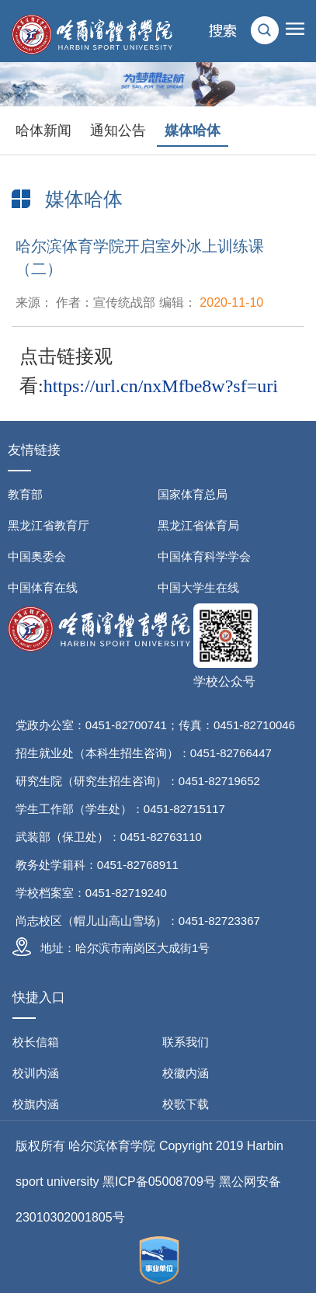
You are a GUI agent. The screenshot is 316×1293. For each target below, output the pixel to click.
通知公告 (118, 130)
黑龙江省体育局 (198, 525)
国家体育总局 (192, 494)
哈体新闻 (43, 130)
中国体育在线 (43, 587)
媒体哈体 (193, 130)
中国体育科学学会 (204, 556)
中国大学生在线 (198, 587)
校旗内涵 (35, 1104)
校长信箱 (35, 1041)
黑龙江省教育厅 (48, 525)
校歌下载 (185, 1104)
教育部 (25, 494)
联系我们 (185, 1041)
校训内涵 (35, 1072)
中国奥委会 (37, 556)
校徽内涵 (185, 1072)
